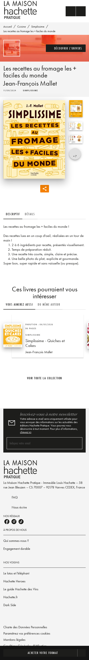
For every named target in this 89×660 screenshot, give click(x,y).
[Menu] (76, 11)
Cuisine (21, 26)
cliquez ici (25, 432)
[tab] (12, 214)
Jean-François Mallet (30, 83)
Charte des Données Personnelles (25, 627)
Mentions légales (14, 639)
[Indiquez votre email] (39, 443)
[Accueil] (20, 10)
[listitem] (6, 521)
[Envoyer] (77, 443)
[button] (66, 48)
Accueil (7, 26)
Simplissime (37, 26)
